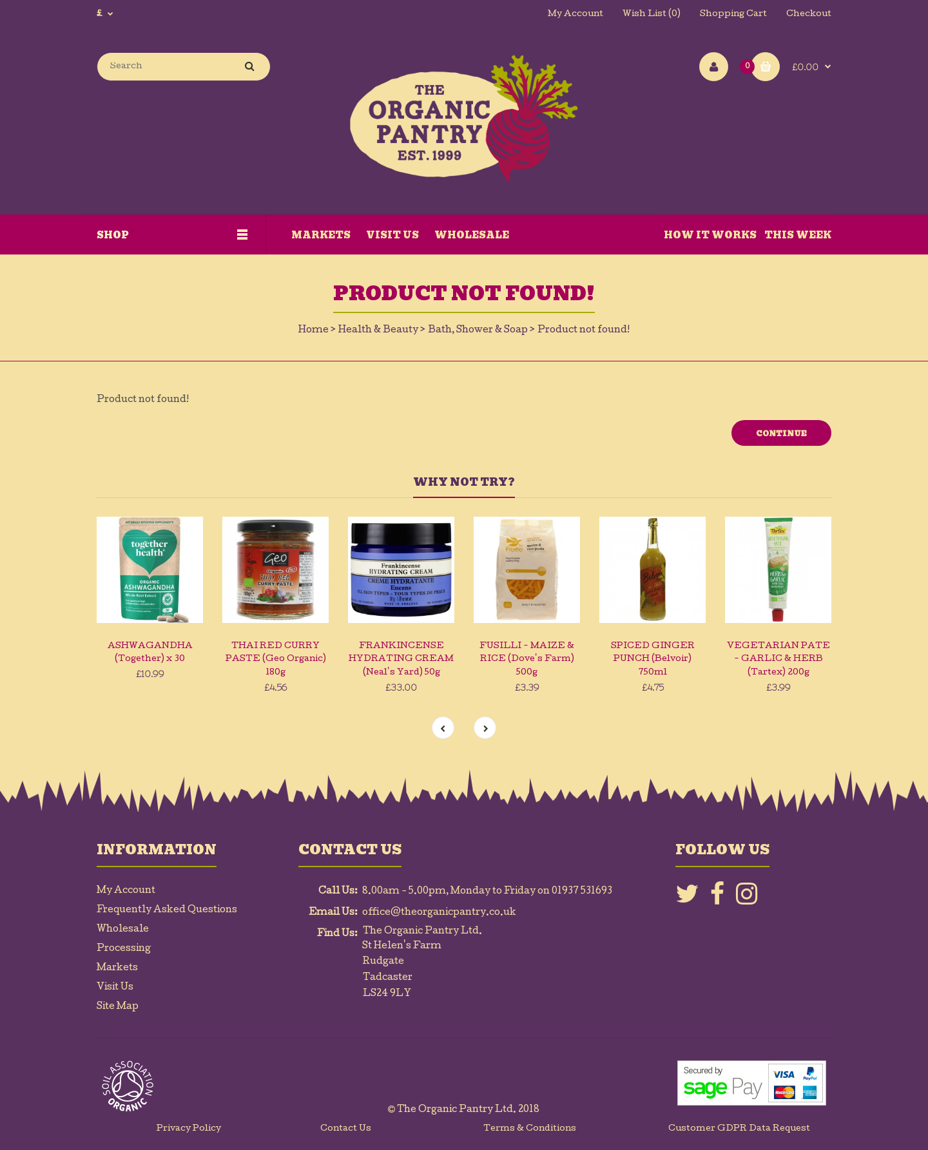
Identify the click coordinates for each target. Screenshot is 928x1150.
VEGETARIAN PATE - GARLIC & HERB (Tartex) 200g (778, 660)
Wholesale (123, 929)
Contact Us (345, 1129)
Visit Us (115, 987)
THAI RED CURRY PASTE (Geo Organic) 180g (276, 660)
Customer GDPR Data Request (739, 1129)
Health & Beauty (378, 330)
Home (313, 330)
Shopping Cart (733, 14)
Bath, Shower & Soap (478, 330)
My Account (575, 14)
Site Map (118, 1006)
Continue (781, 433)
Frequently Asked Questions (167, 910)
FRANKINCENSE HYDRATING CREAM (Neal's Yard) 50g (401, 660)
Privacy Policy (189, 1129)
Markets (117, 968)
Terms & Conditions (529, 1129)
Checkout (808, 14)
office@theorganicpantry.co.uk (439, 912)
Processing (124, 949)
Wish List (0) (652, 14)
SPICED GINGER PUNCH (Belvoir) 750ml (653, 660)
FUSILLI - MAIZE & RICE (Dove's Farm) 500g (526, 660)
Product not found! (583, 330)
